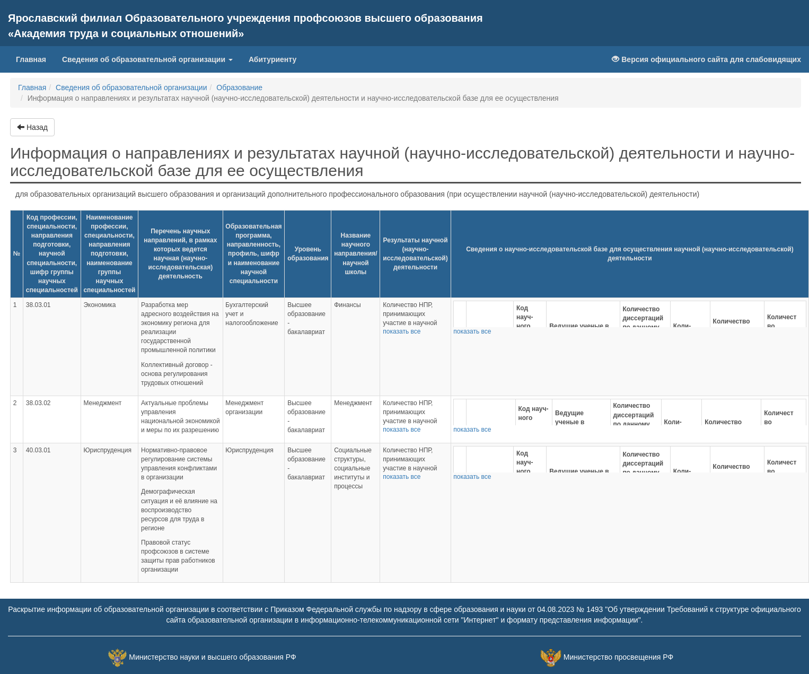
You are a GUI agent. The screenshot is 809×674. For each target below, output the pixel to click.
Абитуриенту (272, 59)
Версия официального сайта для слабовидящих (706, 59)
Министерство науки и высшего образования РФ (212, 657)
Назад (32, 127)
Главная (35, 59)
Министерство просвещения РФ (618, 657)
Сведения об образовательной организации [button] (147, 59)
